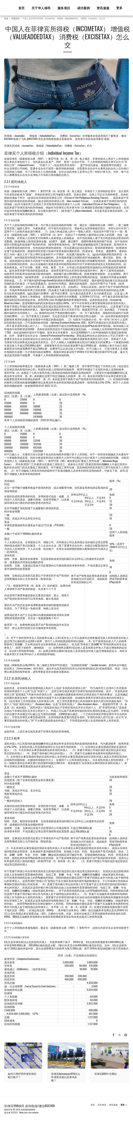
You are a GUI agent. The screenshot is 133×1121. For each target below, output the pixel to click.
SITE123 (14, 1112)
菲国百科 (15, 18)
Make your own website (28, 1112)
